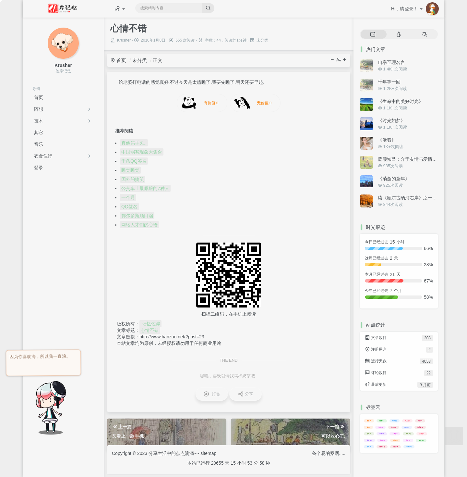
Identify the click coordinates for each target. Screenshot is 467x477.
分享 (393, 427)
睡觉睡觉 (130, 170)
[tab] (372, 34)
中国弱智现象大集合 (141, 152)
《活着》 (387, 140)
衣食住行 (43, 155)
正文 (157, 60)
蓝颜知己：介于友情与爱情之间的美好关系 (421, 159)
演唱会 (420, 427)
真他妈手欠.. (134, 142)
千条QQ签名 (134, 161)
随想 (38, 109)
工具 (395, 433)
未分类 (139, 60)
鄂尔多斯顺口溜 (137, 215)
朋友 (382, 446)
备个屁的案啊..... (328, 453)
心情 (409, 446)
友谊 (421, 440)
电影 (406, 427)
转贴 (395, 446)
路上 (407, 420)
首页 (118, 60)
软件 (408, 433)
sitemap (208, 453)
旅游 (395, 440)
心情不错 (150, 330)
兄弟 (369, 446)
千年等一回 (389, 81)
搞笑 (369, 440)
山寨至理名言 (391, 62)
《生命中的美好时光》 (400, 101)
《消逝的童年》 (394, 178)
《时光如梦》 (391, 120)
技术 (38, 120)
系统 (422, 433)
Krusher (124, 40)
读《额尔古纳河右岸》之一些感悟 (412, 197)
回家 (420, 420)
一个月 (128, 197)
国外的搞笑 (132, 179)
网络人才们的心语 (139, 224)
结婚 (408, 440)
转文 (394, 420)
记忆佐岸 (150, 323)
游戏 (382, 440)
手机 (381, 433)
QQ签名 (129, 206)
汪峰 (369, 433)
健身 (381, 420)
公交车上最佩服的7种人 (145, 188)
